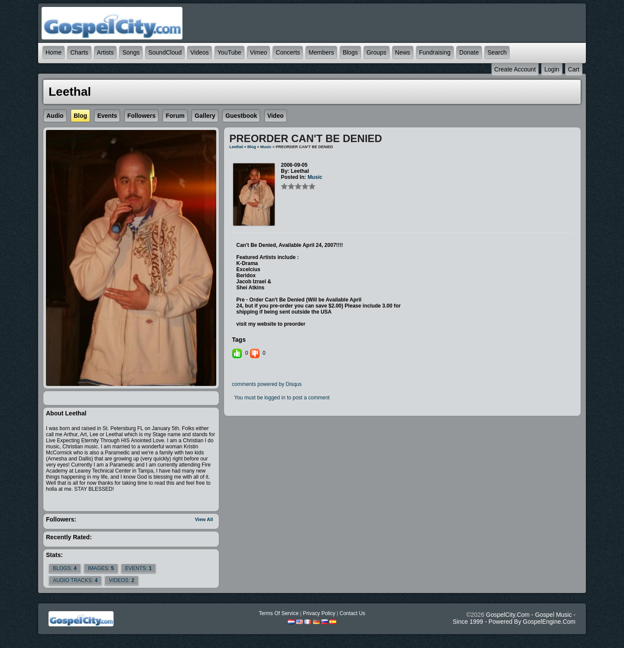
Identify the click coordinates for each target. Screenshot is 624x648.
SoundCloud (165, 52)
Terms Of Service (279, 613)
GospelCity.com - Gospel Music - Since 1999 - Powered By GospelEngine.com (514, 618)
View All (204, 519)
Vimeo (258, 52)
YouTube (229, 52)
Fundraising (435, 52)
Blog (251, 147)
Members (321, 52)
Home (54, 52)
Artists (105, 52)
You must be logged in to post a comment (281, 398)
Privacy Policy (319, 613)
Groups (377, 52)
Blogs (350, 52)
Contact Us (352, 613)
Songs (131, 52)
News (402, 52)
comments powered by (267, 384)
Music (266, 147)
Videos (199, 52)
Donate (469, 52)
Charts (79, 52)
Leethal (236, 147)
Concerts (288, 52)
